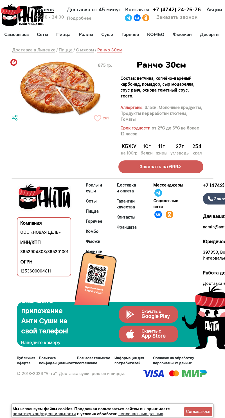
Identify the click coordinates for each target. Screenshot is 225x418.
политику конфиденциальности (44, 413)
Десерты (209, 34)
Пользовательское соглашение (93, 360)
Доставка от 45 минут (94, 9)
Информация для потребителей (129, 360)
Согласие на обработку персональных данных (173, 360)
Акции (214, 9)
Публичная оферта (26, 360)
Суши (107, 34)
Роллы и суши (94, 188)
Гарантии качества (125, 204)
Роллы (86, 34)
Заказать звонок (176, 17)
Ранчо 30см (109, 50)
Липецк (44, 9)
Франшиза (126, 227)
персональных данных (140, 413)
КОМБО (156, 34)
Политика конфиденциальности (58, 360)
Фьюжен (182, 34)
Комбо (92, 231)
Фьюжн (93, 241)
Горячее (130, 34)
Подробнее (79, 18)
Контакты (137, 9)
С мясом (85, 50)
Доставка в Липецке (33, 50)
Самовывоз (16, 34)
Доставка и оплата (126, 188)
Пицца (63, 34)
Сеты (42, 34)
